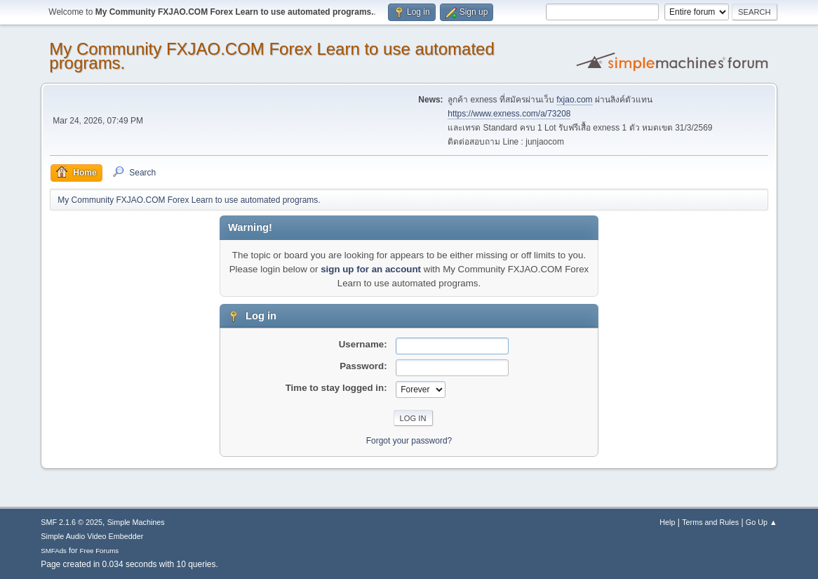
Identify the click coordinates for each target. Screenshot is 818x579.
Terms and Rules (710, 522)
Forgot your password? (409, 441)
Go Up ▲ (761, 522)
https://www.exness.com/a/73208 (509, 114)
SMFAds (54, 550)
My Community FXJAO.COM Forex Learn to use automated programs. (271, 55)
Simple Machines (136, 522)
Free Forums (99, 550)
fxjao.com (574, 100)
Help (667, 522)
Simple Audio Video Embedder (92, 536)
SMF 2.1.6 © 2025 (71, 522)
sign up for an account (371, 269)
